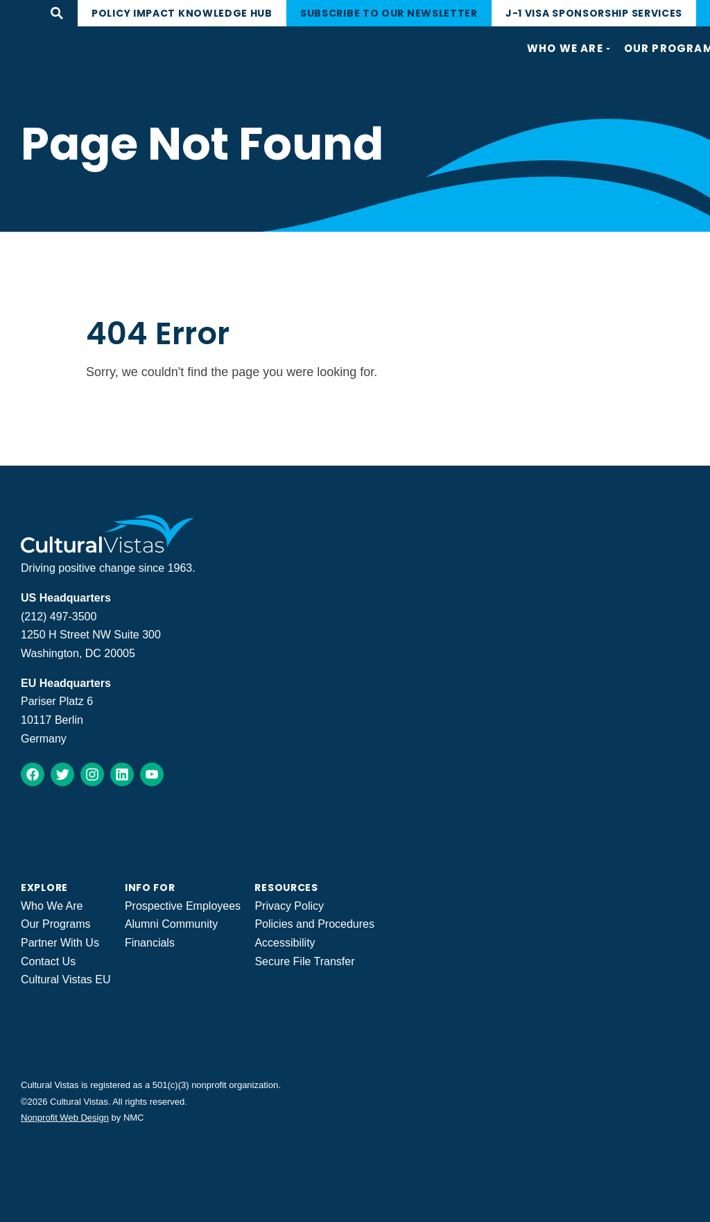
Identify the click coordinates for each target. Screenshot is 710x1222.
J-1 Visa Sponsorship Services (593, 13)
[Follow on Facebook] (32, 774)
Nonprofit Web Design (65, 1117)
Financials (150, 943)
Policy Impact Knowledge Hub (182, 13)
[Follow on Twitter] (62, 774)
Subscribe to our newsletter (389, 13)
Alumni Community (171, 924)
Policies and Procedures (314, 924)
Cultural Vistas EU (66, 979)
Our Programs (55, 924)
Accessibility (284, 943)
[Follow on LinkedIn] (122, 774)
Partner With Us (60, 943)
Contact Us (48, 961)
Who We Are (52, 906)
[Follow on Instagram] (92, 774)
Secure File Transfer (304, 961)
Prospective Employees (183, 906)
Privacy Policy (289, 906)
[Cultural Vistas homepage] (108, 549)
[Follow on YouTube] (152, 774)
